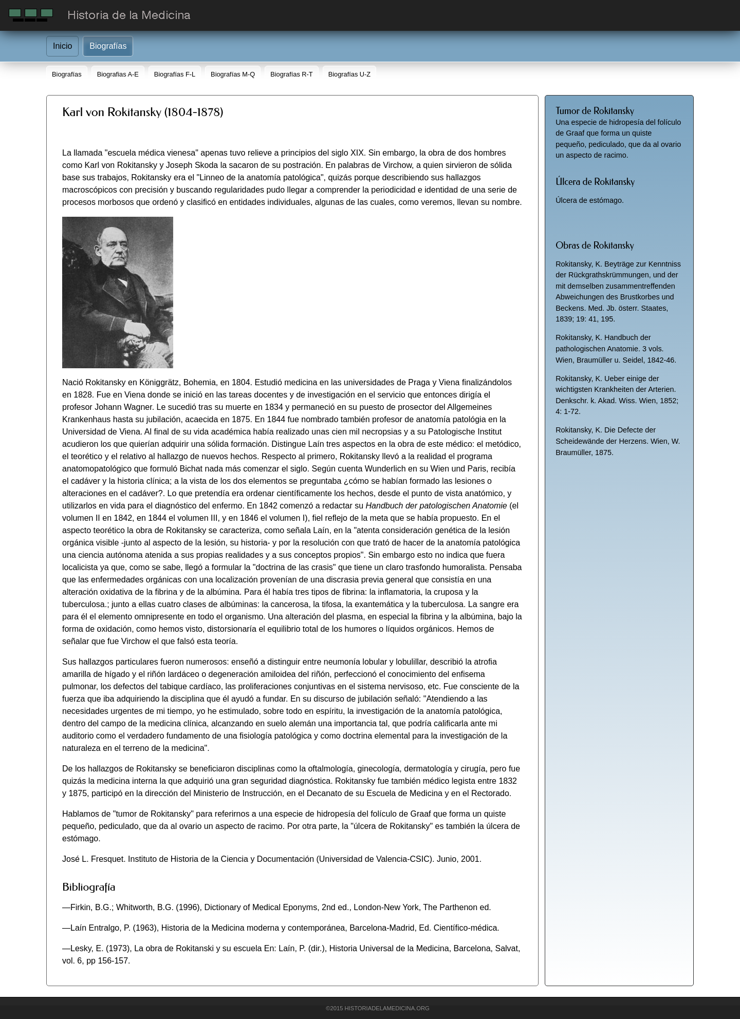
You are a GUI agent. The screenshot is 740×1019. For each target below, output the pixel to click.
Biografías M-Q (233, 74)
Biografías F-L (174, 74)
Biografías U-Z (349, 74)
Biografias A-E (118, 74)
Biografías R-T (291, 74)
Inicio (62, 46)
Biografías (107, 46)
